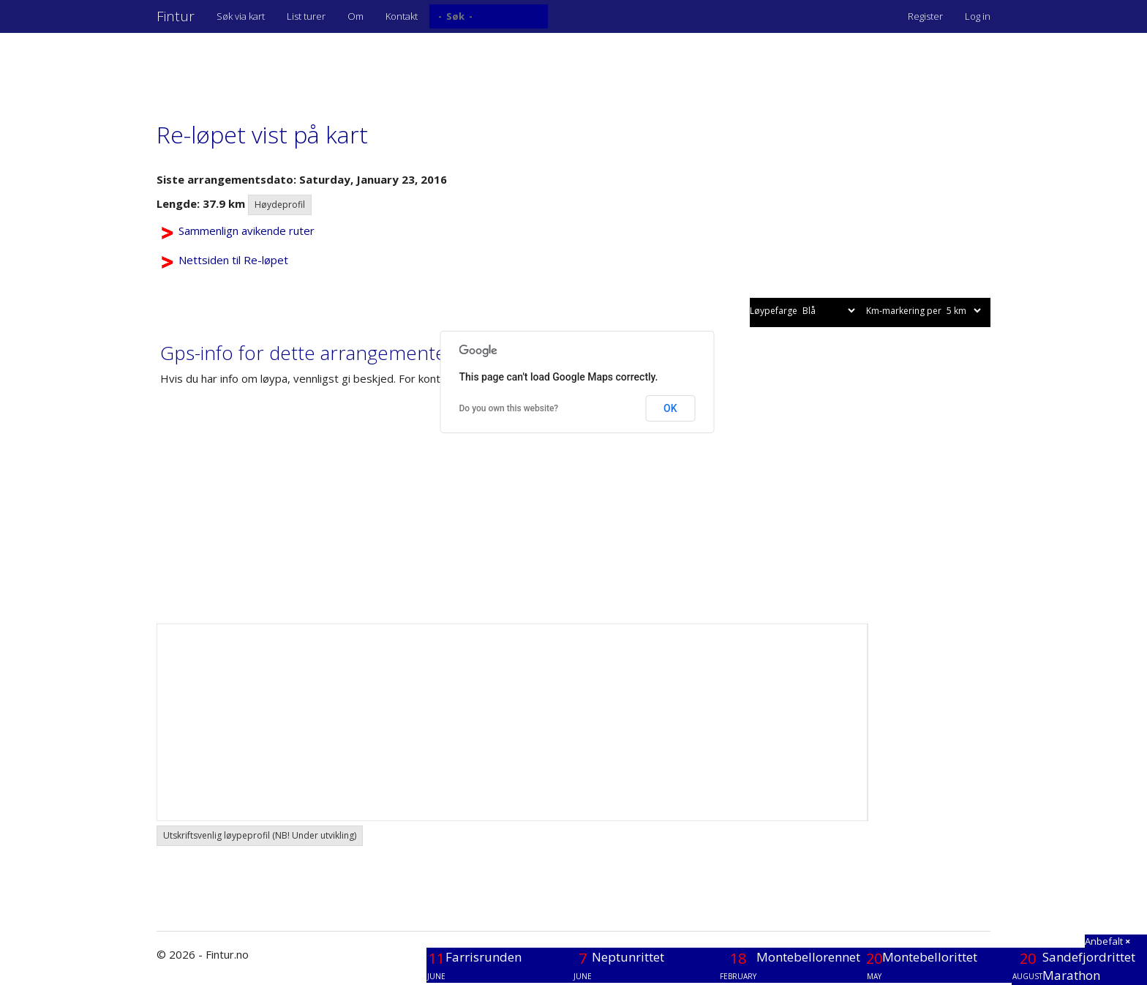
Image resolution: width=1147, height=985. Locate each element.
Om (355, 16)
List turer (306, 16)
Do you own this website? (509, 408)
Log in (977, 16)
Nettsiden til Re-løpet (233, 259)
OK (670, 408)
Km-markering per (924, 310)
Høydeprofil (280, 204)
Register (925, 16)
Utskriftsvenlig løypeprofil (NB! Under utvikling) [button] (259, 835)
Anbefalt (1107, 941)
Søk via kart (241, 16)
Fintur (176, 16)
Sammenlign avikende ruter (246, 230)
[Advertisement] (423, 69)
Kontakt (402, 16)
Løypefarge (803, 311)
